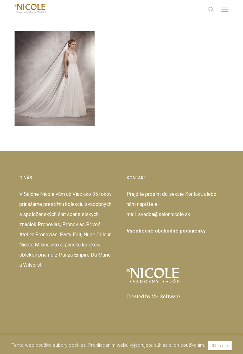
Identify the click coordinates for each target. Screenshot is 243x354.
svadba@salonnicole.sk (164, 214)
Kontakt (193, 194)
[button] (224, 9)
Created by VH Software (153, 297)
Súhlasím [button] (220, 346)
